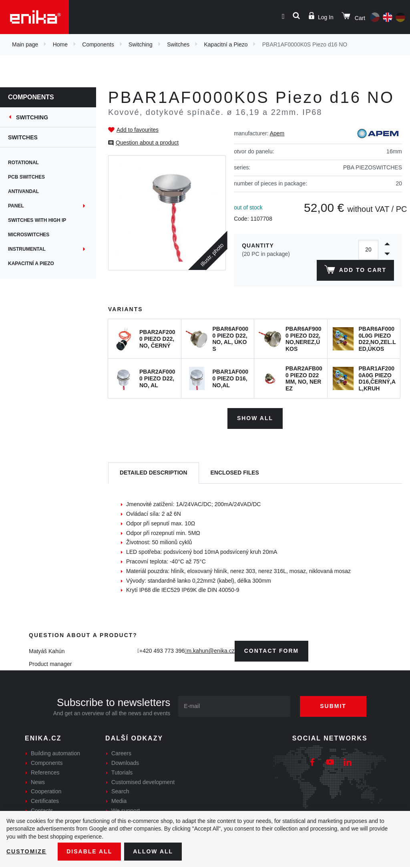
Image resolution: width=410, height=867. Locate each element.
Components (98, 44)
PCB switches (26, 177)
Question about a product (147, 142)
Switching (141, 44)
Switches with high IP (37, 220)
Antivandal (23, 191)
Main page (25, 44)
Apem (277, 133)
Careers (121, 753)
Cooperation (46, 791)
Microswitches (28, 234)
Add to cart (355, 271)
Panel (16, 206)
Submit (333, 706)
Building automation (55, 753)
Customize (26, 851)
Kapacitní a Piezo (226, 44)
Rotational (23, 162)
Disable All (89, 851)
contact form (271, 651)
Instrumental (27, 249)
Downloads (125, 763)
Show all (255, 418)
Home (60, 44)
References (45, 772)
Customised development (143, 782)
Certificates (45, 801)
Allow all (153, 851)
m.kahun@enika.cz (210, 651)
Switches (178, 44)
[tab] (153, 473)
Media (119, 801)
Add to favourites (138, 130)
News (38, 782)
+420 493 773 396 (162, 651)
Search (120, 791)
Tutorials (122, 772)
